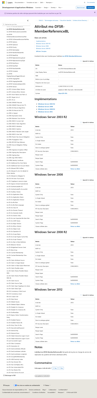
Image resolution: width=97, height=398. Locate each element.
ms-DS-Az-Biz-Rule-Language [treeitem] (15, 205)
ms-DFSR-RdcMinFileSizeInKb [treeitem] (15, 52)
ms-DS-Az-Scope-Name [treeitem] (13, 234)
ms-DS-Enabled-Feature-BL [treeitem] (14, 323)
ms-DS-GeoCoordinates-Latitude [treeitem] (16, 351)
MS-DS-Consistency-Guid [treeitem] (14, 294)
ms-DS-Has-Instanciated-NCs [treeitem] (15, 367)
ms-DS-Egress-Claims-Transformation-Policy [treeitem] (18, 316)
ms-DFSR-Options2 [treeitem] (12, 45)
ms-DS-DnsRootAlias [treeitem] (13, 312)
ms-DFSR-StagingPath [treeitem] (13, 79)
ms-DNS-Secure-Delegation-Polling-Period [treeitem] (17, 146)
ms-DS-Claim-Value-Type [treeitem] (14, 288)
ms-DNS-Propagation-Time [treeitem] (14, 139)
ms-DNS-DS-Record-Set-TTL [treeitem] (15, 110)
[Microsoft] (3, 2)
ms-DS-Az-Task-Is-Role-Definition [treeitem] (16, 242)
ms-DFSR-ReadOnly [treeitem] (12, 55)
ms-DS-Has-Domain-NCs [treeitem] (14, 362)
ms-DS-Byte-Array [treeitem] (12, 250)
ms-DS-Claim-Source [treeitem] (13, 281)
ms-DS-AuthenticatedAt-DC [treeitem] (15, 186)
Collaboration (52, 390)
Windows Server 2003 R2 (43, 43)
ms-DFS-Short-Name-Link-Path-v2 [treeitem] (17, 94)
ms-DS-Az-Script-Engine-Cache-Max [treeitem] (17, 237)
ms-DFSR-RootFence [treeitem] (13, 63)
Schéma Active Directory (80, 20)
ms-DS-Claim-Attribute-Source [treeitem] (15, 260)
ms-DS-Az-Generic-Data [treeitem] (14, 215)
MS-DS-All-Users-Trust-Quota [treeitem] (15, 178)
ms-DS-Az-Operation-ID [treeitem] (14, 231)
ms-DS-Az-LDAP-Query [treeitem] (13, 221)
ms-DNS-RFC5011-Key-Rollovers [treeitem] (16, 142)
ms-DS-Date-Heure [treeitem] (12, 299)
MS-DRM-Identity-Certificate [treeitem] (15, 160)
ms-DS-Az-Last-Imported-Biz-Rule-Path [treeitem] (18, 218)
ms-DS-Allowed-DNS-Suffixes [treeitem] (15, 168)
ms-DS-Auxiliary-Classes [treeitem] (13, 192)
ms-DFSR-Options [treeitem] (12, 42)
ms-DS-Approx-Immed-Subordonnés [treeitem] (17, 184)
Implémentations (41, 41)
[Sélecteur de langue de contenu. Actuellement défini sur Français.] (6, 385)
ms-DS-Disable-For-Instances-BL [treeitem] (16, 310)
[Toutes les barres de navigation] (36, 20)
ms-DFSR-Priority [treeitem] (12, 47)
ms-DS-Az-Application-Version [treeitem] (15, 200)
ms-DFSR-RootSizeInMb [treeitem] (13, 68)
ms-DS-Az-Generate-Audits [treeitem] (14, 213)
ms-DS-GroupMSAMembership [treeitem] (16, 357)
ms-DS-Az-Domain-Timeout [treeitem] (15, 210)
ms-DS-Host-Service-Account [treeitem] (15, 372)
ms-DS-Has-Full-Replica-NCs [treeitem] (15, 364)
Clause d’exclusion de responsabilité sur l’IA (14, 390)
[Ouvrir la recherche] (85, 2)
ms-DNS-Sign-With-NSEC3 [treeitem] (14, 158)
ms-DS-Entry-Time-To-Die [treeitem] (14, 325)
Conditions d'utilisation (38, 392)
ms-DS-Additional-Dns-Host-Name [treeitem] (17, 163)
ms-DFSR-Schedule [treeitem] (12, 71)
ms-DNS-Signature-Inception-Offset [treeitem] (17, 150)
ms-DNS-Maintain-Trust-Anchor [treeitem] (16, 118)
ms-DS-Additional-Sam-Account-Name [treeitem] (18, 166)
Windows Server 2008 (42, 46)
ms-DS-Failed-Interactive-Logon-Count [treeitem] (18, 336)
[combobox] (16, 24)
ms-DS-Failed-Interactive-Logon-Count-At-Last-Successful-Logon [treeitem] (18, 340)
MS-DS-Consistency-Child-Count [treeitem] (16, 291)
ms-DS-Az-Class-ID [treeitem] (12, 208)
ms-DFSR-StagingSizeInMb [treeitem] (14, 81)
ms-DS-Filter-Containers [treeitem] (14, 343)
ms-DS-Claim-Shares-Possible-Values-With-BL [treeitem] (17, 277)
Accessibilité (51, 392)
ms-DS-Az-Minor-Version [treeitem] (14, 226)
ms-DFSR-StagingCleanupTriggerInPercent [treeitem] (16, 75)
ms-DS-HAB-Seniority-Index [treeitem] (15, 359)
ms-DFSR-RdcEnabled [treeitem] (13, 50)
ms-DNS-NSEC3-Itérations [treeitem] (14, 126)
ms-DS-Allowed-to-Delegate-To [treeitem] (16, 176)
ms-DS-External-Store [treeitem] (13, 333)
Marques (60, 392)
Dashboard (91, 7)
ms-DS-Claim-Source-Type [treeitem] (14, 283)
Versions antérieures (34, 390)
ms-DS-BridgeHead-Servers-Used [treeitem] (16, 247)
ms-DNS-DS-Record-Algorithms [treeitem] (16, 108)
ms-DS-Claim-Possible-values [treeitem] (15, 268)
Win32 (41, 20)
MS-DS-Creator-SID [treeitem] (12, 296)
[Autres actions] (93, 20)
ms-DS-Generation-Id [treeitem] (13, 346)
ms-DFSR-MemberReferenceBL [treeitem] (16, 29)
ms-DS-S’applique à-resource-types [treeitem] (17, 181)
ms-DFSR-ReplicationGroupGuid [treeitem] (16, 58)
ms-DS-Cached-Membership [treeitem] (15, 252)
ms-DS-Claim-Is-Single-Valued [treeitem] (15, 263)
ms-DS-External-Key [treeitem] (12, 330)
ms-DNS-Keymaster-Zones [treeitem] (14, 116)
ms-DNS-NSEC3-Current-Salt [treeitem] (15, 121)
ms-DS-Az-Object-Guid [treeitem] (13, 229)
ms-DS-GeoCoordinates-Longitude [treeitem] (17, 354)
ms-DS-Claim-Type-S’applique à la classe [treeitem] (18, 286)
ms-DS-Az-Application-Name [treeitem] (15, 197)
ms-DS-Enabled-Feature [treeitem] (13, 320)
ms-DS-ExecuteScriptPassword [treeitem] (15, 328)
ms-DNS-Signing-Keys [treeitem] (13, 155)
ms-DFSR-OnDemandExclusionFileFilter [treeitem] (18, 39)
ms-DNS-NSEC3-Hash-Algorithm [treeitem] (16, 124)
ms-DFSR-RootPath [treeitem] (12, 66)
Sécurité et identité (65, 20)
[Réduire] (28, 20)
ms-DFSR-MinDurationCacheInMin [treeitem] (17, 32)
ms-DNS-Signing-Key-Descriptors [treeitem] (16, 152)
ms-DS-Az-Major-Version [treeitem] (14, 223)
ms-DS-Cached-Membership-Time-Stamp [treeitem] (17, 256)
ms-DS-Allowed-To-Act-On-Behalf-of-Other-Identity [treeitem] (17, 172)
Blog (44, 390)
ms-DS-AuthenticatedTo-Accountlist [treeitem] (17, 189)
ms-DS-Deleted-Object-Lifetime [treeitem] (16, 304)
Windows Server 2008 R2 (43, 48)
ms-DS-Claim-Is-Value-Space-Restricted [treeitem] (18, 265)
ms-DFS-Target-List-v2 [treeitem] (13, 97)
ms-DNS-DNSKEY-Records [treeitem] (14, 102)
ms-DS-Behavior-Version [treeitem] (14, 245)
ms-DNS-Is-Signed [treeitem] (12, 113)
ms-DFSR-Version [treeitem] (12, 86)
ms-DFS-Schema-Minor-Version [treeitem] (16, 92)
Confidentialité (63, 390)
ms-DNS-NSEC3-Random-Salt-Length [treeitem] (17, 131)
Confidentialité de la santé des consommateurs (15, 392)
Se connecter (91, 2)
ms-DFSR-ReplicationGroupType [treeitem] (16, 60)
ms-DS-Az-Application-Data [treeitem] (15, 194)
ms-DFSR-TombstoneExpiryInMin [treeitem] (16, 84)
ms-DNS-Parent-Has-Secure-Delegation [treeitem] (18, 137)
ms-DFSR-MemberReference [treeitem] (15, 26)
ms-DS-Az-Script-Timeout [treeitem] (14, 239)
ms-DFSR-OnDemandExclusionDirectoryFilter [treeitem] (17, 36)
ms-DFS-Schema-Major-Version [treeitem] (16, 89)
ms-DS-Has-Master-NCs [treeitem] (14, 370)
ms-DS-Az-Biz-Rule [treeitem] (12, 202)
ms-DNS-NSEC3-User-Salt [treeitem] (14, 134)
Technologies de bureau (51, 20)
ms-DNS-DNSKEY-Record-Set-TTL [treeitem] (16, 105)
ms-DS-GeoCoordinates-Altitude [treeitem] (16, 349)
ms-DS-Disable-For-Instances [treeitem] (15, 307)
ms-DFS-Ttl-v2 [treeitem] (11, 100)
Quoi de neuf (81, 7)
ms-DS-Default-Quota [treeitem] (13, 302)
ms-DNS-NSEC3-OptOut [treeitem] (14, 129)
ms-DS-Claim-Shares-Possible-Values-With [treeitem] (17, 272)
